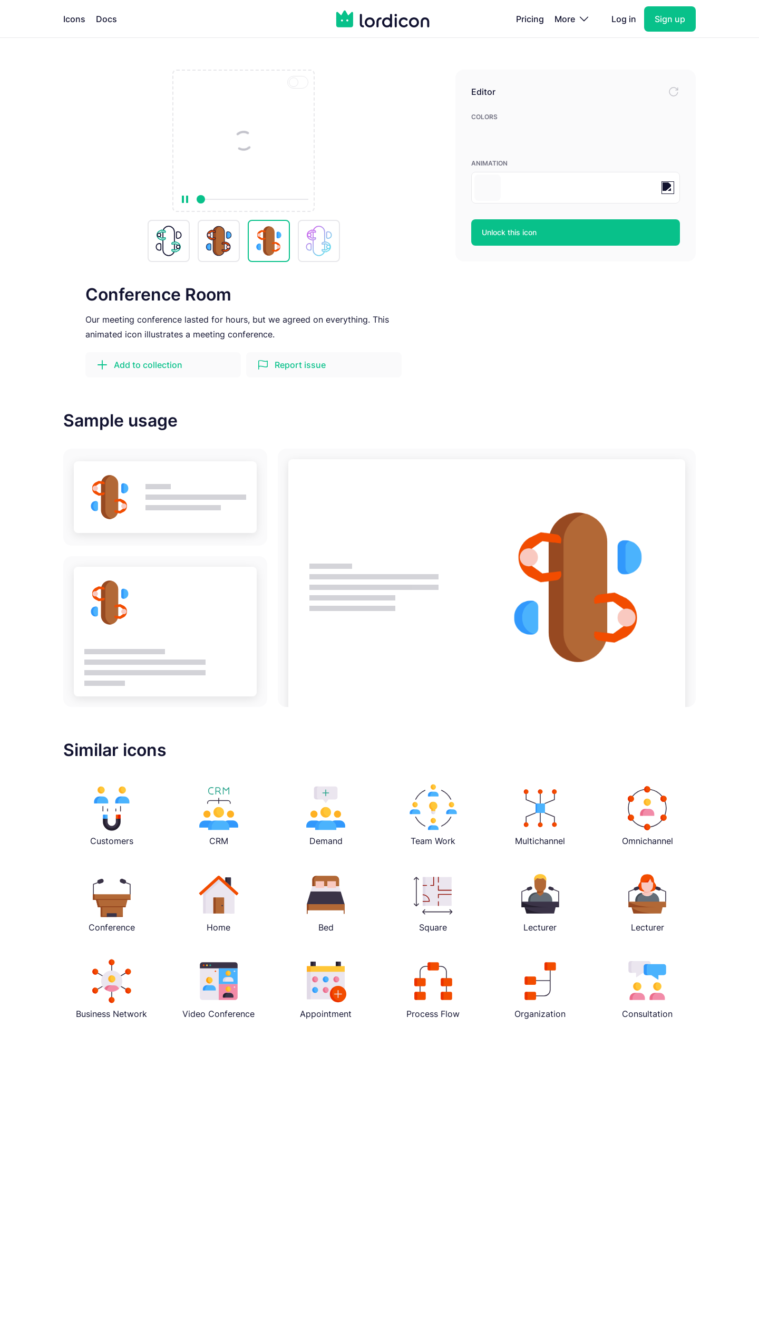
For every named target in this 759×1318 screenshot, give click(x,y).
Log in (623, 19)
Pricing (530, 19)
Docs (106, 19)
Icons (74, 19)
